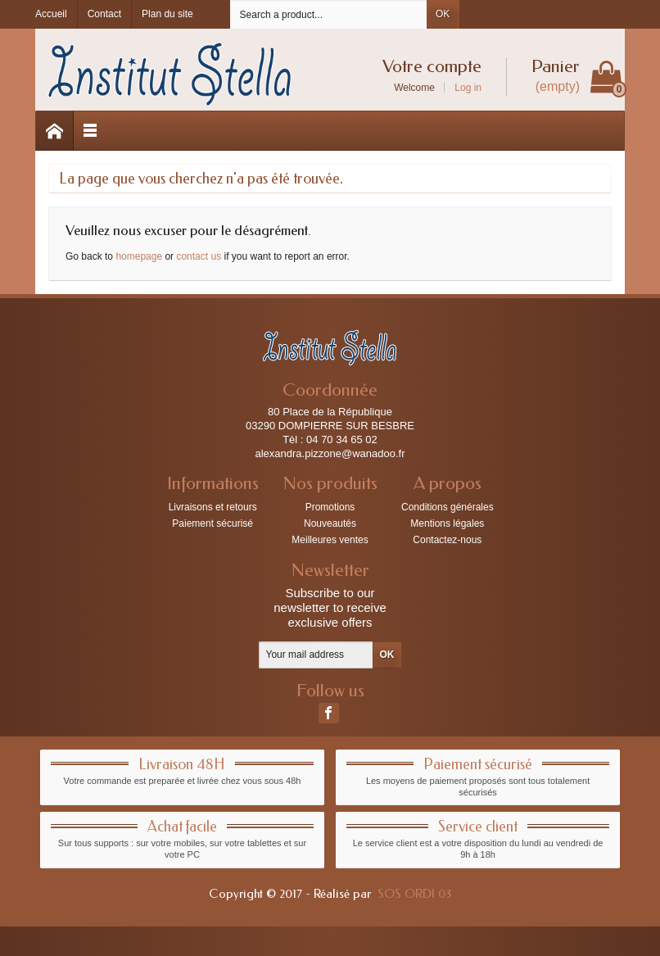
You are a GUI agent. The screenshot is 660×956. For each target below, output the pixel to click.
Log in (467, 88)
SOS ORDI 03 (414, 893)
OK (443, 14)
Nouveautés (330, 523)
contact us (198, 256)
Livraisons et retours (213, 507)
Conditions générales (447, 507)
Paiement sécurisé (212, 523)
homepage (138, 256)
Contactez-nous (447, 540)
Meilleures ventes (330, 540)
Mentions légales (447, 523)
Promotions (330, 507)
